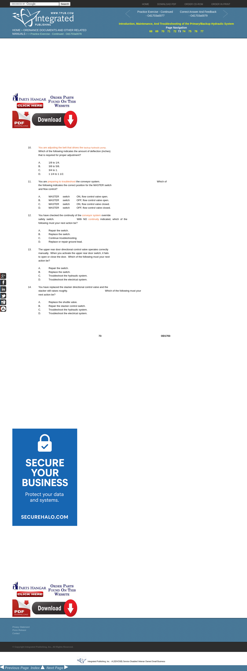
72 (174, 31)
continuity (93, 219)
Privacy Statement (21, 627)
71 (168, 31)
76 (195, 31)
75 (189, 31)
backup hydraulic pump (95, 147)
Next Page (57, 668)
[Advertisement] (94, 65)
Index (38, 668)
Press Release (19, 630)
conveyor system (91, 215)
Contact (16, 633)
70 (162, 31)
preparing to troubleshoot (62, 181)
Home (16, 30)
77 (202, 31)
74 (183, 31)
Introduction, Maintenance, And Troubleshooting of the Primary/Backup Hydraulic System (176, 23)
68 (150, 31)
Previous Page (14, 668)
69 (156, 31)
